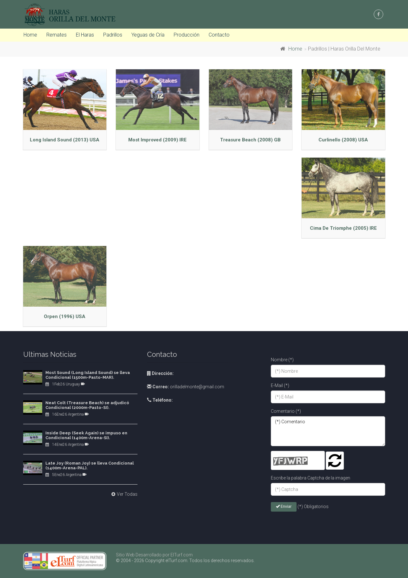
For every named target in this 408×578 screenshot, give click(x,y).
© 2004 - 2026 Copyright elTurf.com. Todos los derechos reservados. (185, 560)
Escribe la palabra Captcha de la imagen (310, 477)
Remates (56, 35)
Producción (186, 35)
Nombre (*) (282, 359)
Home (30, 35)
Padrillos (112, 35)
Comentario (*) (286, 411)
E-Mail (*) (280, 385)
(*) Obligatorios (313, 506)
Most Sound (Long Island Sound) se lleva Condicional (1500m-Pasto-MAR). (87, 375)
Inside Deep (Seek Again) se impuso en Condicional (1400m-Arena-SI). (86, 435)
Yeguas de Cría (147, 35)
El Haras (85, 35)
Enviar (283, 506)
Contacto (219, 35)
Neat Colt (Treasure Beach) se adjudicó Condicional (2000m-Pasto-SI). (87, 405)
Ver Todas (123, 494)
